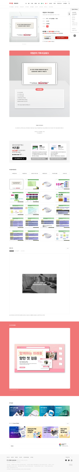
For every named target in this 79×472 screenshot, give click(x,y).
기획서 (56, 18)
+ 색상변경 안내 (24, 173)
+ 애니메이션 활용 (54, 173)
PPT (47, 18)
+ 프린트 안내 (65, 173)
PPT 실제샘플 (51, 18)
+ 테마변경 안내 (14, 173)
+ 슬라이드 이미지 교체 (34, 173)
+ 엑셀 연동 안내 (44, 173)
